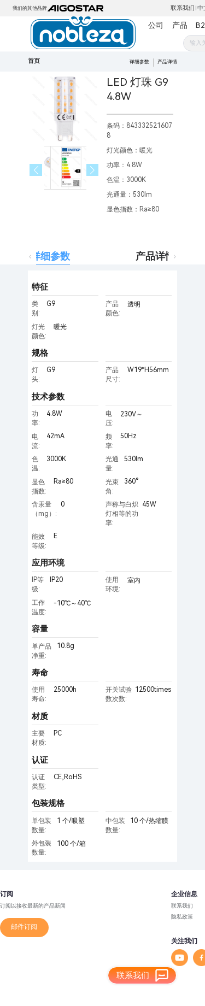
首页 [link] (34, 60)
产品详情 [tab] (155, 256)
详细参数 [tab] (50, 256)
